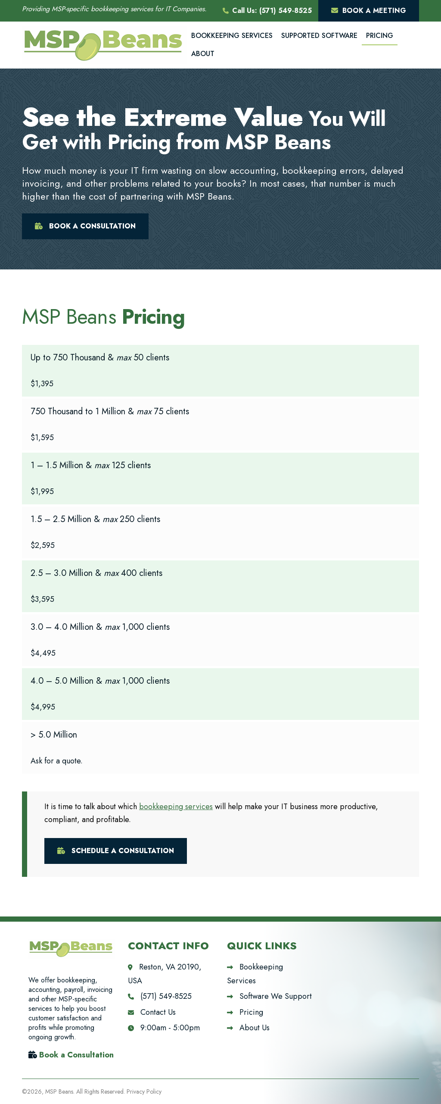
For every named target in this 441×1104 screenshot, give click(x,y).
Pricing (379, 36)
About (202, 54)
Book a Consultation (76, 1054)
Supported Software (319, 36)
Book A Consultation (85, 226)
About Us (248, 1027)
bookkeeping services (176, 806)
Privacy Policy (144, 1091)
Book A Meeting (368, 11)
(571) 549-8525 (285, 11)
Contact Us (152, 1012)
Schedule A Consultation (115, 851)
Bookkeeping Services (232, 36)
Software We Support (269, 996)
